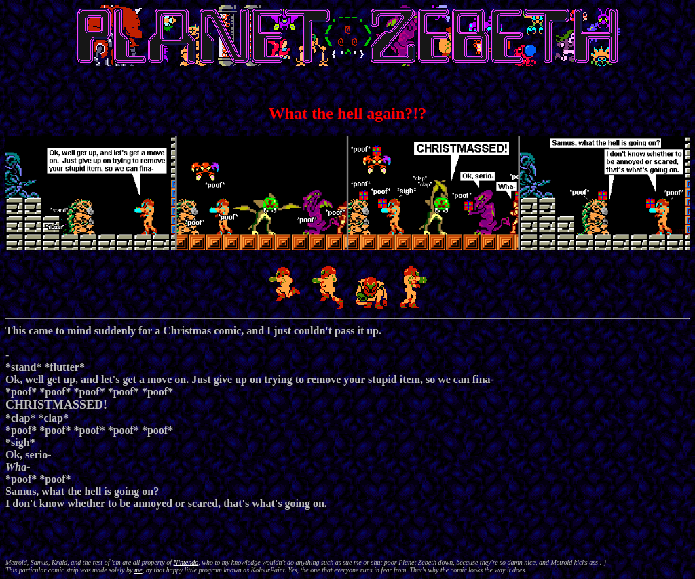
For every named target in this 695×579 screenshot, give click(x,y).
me (138, 570)
